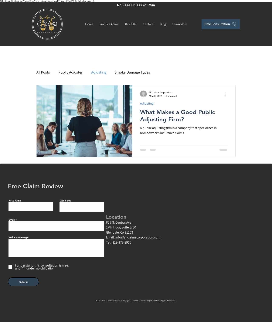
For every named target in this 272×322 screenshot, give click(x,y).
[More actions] (227, 93)
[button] (179, 24)
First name (14, 200)
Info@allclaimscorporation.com (137, 237)
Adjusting (98, 72)
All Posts (43, 72)
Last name (65, 200)
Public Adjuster (70, 72)
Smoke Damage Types (132, 72)
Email (11, 219)
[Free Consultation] (220, 24)
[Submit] (23, 281)
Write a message (18, 237)
